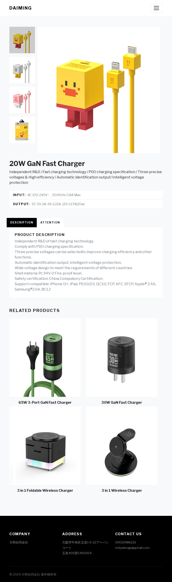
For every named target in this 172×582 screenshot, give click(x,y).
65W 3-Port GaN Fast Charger (45, 402)
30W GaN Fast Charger (121, 402)
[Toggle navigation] (156, 8)
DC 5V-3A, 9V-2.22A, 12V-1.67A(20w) (58, 204)
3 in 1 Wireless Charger (122, 490)
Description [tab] (21, 222)
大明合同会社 (18, 542)
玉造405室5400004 (77, 553)
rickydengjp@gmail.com (132, 547)
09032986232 (125, 542)
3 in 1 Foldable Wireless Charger (45, 490)
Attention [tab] (50, 222)
